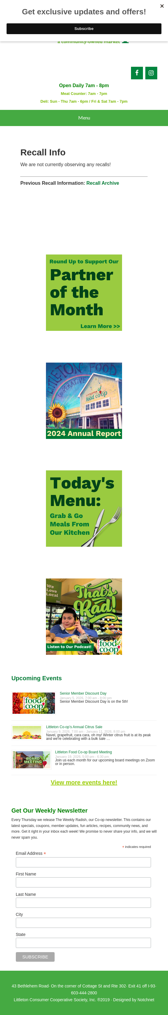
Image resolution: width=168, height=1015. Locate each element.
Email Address (31, 853)
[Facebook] (137, 73)
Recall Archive (103, 183)
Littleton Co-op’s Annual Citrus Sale (74, 727)
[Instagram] (151, 73)
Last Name (26, 894)
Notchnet (146, 999)
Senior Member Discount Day (83, 693)
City (19, 914)
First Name (26, 874)
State (21, 934)
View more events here (83, 782)
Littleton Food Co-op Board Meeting (83, 752)
